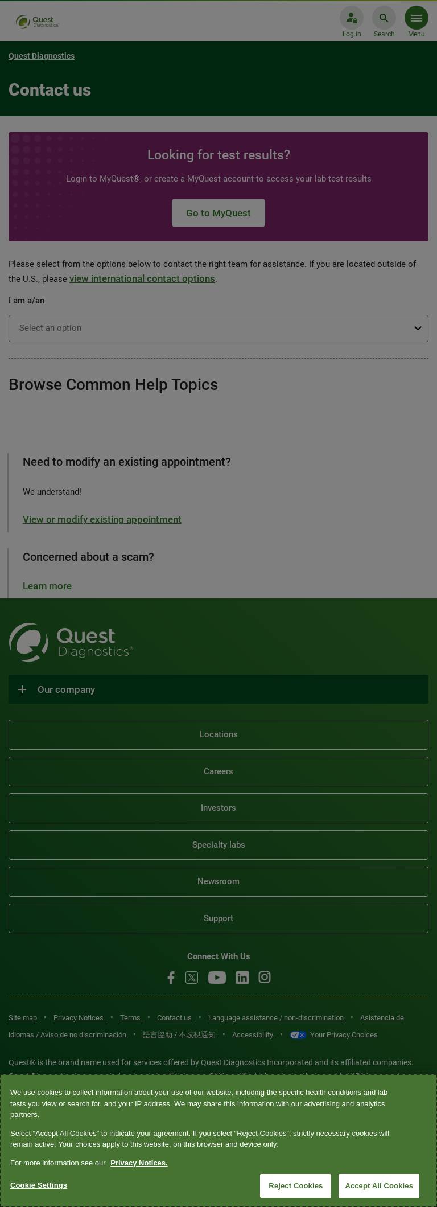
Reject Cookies (296, 1185)
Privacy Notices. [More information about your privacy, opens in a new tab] (138, 1163)
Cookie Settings (38, 1185)
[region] (218, 1140)
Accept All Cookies (379, 1185)
